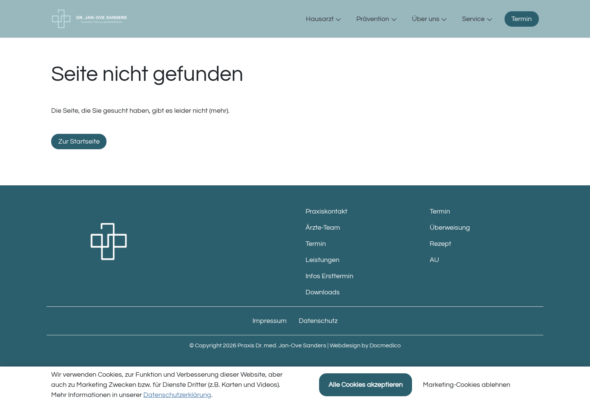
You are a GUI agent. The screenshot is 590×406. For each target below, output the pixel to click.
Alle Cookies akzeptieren (365, 384)
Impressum (269, 336)
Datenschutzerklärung (177, 394)
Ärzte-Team (323, 243)
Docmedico (385, 361)
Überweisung (450, 243)
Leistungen (322, 275)
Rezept (440, 259)
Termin (521, 26)
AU (434, 275)
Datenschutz (318, 336)
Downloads (323, 308)
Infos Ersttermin (329, 291)
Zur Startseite (79, 157)
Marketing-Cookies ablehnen (466, 384)
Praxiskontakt (326, 227)
